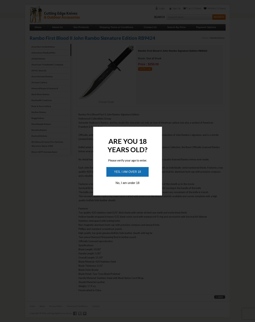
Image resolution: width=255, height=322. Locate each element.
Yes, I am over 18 (127, 171)
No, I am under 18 (127, 183)
